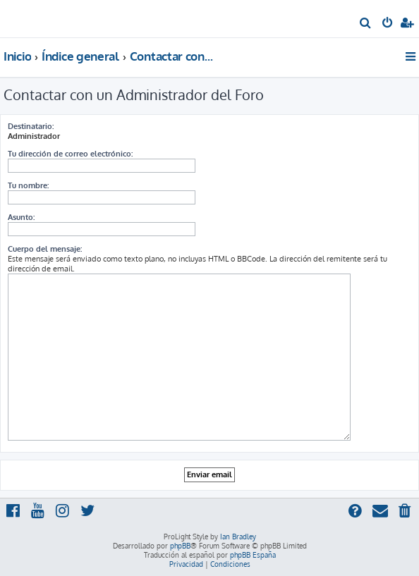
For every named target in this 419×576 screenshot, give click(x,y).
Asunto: (21, 217)
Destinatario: (31, 126)
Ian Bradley (238, 536)
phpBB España (253, 555)
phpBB (180, 545)
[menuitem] (365, 24)
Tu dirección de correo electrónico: (70, 154)
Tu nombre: (28, 185)
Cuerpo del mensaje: (45, 249)
